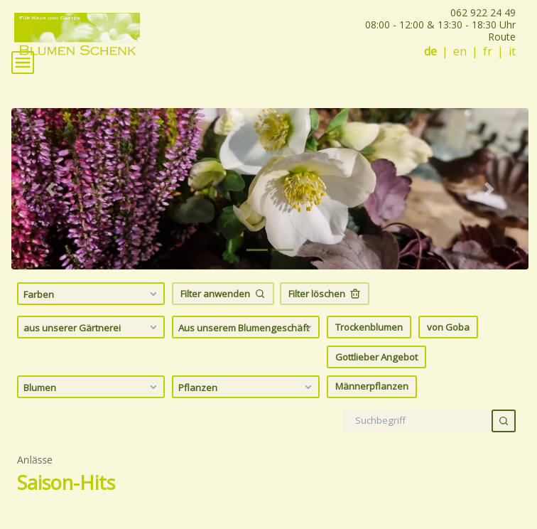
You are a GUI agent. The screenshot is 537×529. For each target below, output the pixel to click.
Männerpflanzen (371, 386)
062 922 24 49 (483, 12)
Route (502, 36)
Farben (92, 294)
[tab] (257, 250)
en (460, 51)
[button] (50, 188)
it (512, 51)
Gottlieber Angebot (376, 357)
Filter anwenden (223, 293)
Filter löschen (324, 293)
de (430, 51)
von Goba (448, 327)
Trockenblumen (369, 327)
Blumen (92, 387)
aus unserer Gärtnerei (92, 327)
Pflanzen (246, 387)
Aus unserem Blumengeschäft (246, 327)
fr (487, 51)
